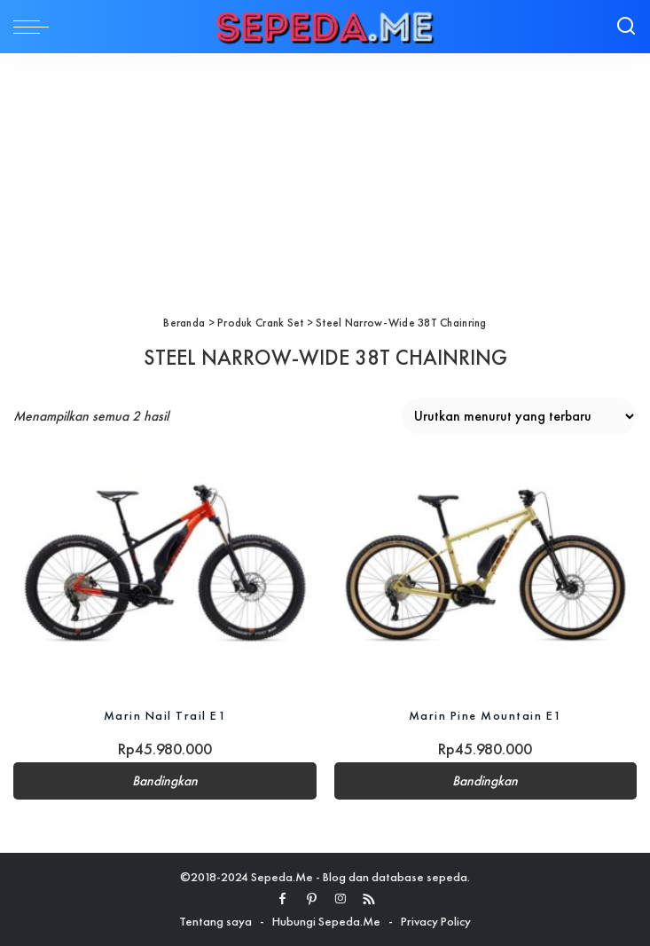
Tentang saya (215, 921)
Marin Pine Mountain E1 (485, 715)
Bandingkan (165, 781)
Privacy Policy (436, 921)
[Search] (626, 26)
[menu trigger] (35, 26)
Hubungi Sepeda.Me (326, 921)
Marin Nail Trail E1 (165, 715)
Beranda (184, 322)
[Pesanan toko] (519, 416)
